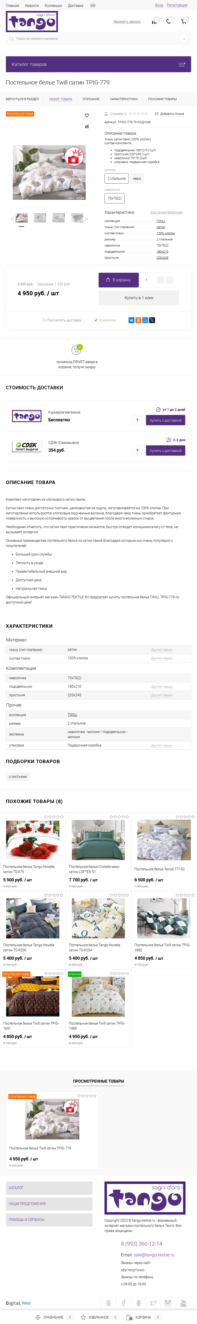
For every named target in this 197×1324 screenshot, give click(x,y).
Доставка (75, 6)
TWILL (161, 221)
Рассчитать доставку (61, 320)
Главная (12, 6)
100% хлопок (166, 233)
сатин (161, 227)
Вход (159, 5)
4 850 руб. (164, 961)
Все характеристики (167, 212)
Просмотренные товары (98, 1081)
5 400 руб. (32, 961)
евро (137, 178)
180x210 (162, 251)
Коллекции (53, 6)
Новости (32, 6)
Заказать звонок (127, 22)
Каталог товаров (98, 64)
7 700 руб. (98, 882)
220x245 (162, 258)
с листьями (18, 777)
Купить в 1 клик (139, 298)
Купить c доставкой (166, 420)
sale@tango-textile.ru (154, 1254)
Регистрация (177, 5)
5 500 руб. (32, 882)
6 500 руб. (164, 882)
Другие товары (162, 649)
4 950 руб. (98, 1039)
